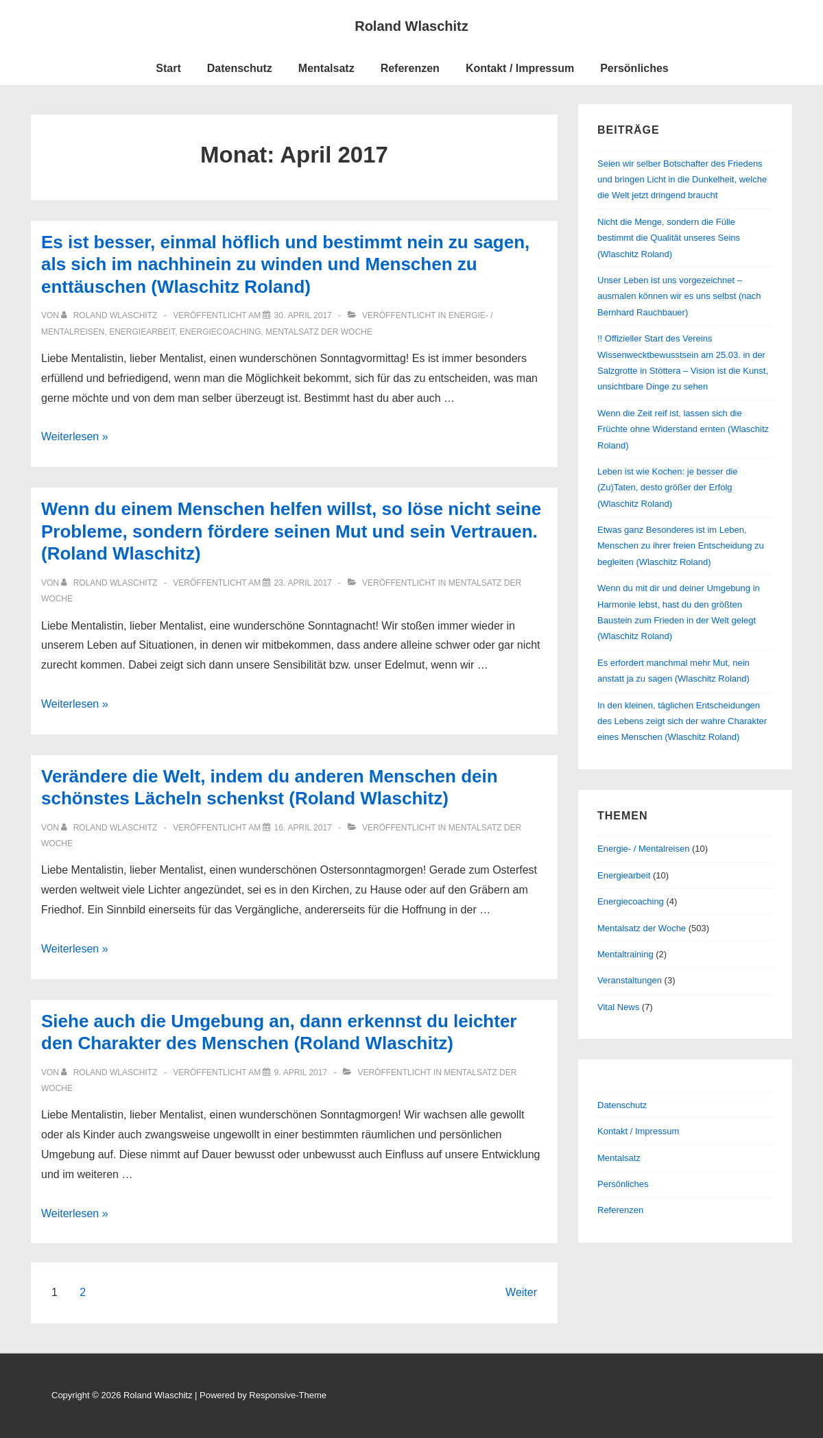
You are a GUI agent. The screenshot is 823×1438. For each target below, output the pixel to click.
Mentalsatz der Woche (318, 332)
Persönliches (634, 68)
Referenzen (410, 68)
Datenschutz (239, 68)
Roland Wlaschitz (411, 26)
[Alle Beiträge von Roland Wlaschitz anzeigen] (110, 315)
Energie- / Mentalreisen (643, 848)
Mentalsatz (326, 68)
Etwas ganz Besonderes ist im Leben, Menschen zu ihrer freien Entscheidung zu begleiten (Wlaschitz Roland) (680, 546)
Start (168, 68)
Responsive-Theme (287, 1395)
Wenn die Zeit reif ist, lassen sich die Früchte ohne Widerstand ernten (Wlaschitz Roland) (683, 429)
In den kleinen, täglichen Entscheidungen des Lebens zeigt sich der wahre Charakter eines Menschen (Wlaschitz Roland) (682, 721)
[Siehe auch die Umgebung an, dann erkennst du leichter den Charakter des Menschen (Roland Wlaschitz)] (300, 1072)
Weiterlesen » (74, 436)
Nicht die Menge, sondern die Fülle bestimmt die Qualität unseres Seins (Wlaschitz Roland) (668, 238)
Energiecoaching (220, 332)
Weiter (521, 1292)
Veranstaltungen (629, 980)
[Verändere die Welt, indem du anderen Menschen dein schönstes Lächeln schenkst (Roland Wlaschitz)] (302, 827)
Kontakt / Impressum (520, 68)
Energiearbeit (142, 332)
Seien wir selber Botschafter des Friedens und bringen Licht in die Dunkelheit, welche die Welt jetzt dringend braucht (682, 179)
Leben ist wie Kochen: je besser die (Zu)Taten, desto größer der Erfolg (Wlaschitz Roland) (667, 487)
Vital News (618, 1007)
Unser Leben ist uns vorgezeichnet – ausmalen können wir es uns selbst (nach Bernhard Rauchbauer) (679, 296)
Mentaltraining (625, 954)
